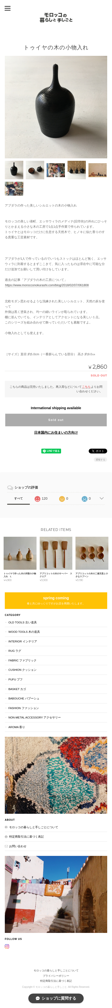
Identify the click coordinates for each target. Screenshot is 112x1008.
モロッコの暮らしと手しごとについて (33, 827)
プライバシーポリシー (56, 975)
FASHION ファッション (23, 708)
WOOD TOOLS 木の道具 (24, 631)
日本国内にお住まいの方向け (56, 432)
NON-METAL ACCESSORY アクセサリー (34, 717)
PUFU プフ (15, 679)
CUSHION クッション (22, 669)
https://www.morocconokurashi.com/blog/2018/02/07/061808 (47, 285)
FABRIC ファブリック (22, 660)
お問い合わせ (17, 846)
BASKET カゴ (17, 689)
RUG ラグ (14, 650)
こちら (86, 386)
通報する (100, 459)
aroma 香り (16, 727)
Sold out (56, 420)
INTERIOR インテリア (22, 641)
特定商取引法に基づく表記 (26, 836)
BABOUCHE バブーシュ (23, 698)
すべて (18, 498)
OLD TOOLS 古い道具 (22, 622)
